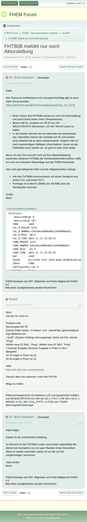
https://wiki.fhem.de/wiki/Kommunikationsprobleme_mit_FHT (40, 105)
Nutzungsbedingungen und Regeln (39, 514)
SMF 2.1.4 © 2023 (35, 518)
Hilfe (19, 514)
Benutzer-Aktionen (71, 67)
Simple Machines (52, 518)
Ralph (13, 299)
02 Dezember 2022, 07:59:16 (19, 423)
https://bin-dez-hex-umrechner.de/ (25, 369)
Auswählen (18, 208)
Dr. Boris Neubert (21, 77)
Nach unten (10, 67)
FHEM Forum (23, 14)
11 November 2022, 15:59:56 (19, 83)
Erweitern (31, 208)
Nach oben (9, 493)
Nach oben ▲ (63, 514)
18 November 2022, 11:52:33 (19, 305)
